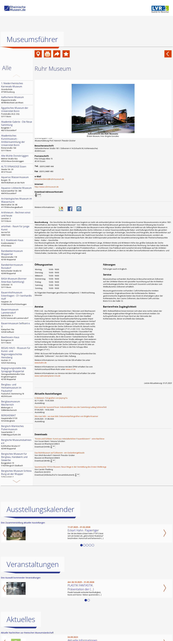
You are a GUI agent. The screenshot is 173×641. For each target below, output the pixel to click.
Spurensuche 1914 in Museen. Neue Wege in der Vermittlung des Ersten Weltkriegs (70, 467)
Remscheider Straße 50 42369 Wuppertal (16, 269)
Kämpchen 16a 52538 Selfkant (16, 327)
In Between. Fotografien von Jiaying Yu (51, 398)
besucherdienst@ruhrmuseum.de (49, 179)
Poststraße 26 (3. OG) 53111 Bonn (16, 112)
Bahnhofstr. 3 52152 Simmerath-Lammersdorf (16, 313)
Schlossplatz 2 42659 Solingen (16, 475)
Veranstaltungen (33, 564)
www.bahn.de (41, 362)
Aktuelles (21, 619)
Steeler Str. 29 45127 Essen (16, 169)
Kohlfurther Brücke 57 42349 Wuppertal (16, 444)
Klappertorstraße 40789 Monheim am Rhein (16, 100)
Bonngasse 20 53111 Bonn (16, 340)
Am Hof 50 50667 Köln (16, 230)
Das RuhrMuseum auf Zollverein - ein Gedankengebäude (59, 452)
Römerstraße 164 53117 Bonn (16, 143)
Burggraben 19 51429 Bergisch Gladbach (16, 459)
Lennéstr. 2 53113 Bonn (16, 216)
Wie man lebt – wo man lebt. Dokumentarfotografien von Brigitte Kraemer (66, 416)
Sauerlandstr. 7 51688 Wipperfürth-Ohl (16, 430)
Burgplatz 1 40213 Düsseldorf (16, 126)
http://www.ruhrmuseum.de (47, 186)
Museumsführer (32, 39)
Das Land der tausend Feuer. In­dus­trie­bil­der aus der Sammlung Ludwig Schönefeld (71, 407)
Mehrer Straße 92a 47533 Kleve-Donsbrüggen (16, 158)
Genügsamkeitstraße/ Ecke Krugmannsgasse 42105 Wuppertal (16, 374)
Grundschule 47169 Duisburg (16, 87)
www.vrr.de (71, 369)
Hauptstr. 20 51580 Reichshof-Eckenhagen (16, 298)
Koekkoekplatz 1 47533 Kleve (16, 243)
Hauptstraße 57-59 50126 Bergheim (16, 418)
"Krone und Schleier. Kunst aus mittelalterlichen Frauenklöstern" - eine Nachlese (69, 438)
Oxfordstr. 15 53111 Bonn (16, 282)
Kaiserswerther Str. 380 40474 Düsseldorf (16, 190)
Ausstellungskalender (40, 509)
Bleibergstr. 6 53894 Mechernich (16, 405)
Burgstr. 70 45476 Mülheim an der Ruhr (16, 180)
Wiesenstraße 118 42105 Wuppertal (16, 255)
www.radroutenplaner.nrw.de (47, 376)
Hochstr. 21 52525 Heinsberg (16, 355)
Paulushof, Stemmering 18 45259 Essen (16, 390)
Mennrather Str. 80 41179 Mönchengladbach (16, 202)
